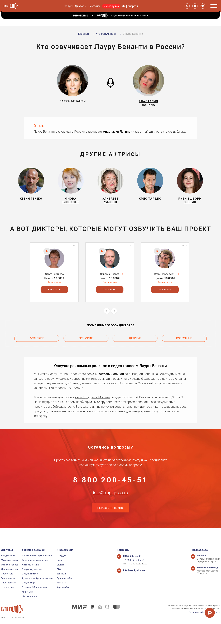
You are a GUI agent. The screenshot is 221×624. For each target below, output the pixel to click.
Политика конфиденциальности (204, 612)
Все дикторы (8, 555)
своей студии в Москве (92, 400)
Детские (135, 342)
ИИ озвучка (111, 6)
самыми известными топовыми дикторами (90, 382)
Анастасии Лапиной (109, 377)
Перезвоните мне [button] (110, 519)
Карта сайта (63, 587)
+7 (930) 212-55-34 (132, 560)
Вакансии (61, 573)
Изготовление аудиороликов (37, 555)
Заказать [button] (54, 294)
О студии (61, 555)
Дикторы (81, 6)
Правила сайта (65, 578)
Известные (184, 342)
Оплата (60, 564)
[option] (54, 277)
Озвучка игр (28, 582)
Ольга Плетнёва (54, 279)
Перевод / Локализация (34, 587)
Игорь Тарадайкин (164, 279)
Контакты (62, 582)
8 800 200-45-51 (110, 485)
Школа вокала (29, 596)
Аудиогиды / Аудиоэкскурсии (37, 578)
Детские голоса (9, 569)
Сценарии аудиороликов (35, 560)
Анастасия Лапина (116, 133)
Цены (59, 560)
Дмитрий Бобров (109, 279)
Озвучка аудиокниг (32, 569)
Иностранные (8, 582)
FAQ (59, 569)
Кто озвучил (7, 587)
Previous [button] (107, 316)
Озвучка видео (30, 573)
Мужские (37, 342)
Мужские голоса (9, 560)
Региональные (8, 578)
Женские (86, 342)
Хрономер (27, 592)
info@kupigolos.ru (110, 502)
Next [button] (114, 316)
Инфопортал (130, 6)
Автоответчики (30, 564)
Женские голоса (9, 564)
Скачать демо (54, 287)
